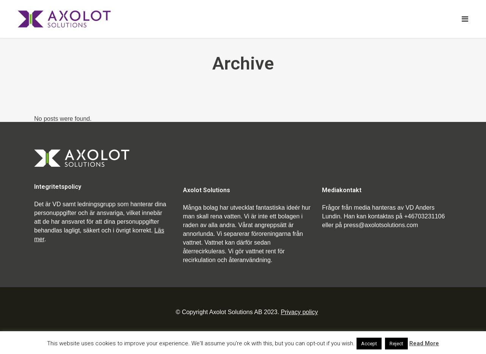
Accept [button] (369, 343)
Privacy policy (299, 312)
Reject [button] (396, 343)
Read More (424, 343)
